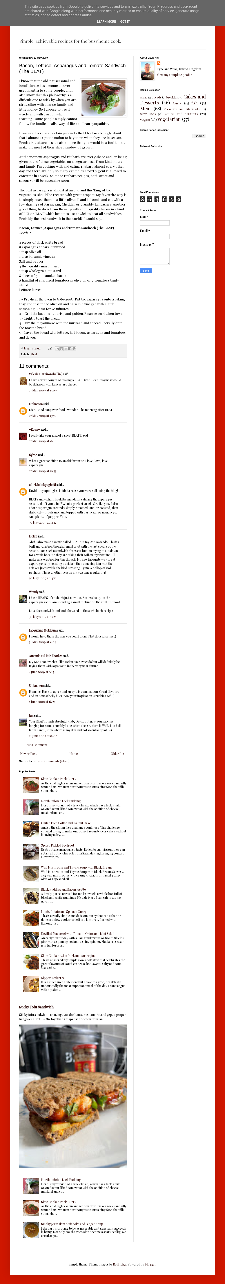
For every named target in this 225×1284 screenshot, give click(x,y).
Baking (143, 97)
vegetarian (169, 119)
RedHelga (119, 1264)
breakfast (172, 97)
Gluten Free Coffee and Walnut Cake (66, 823)
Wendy (33, 592)
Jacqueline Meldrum (42, 630)
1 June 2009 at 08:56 (42, 672)
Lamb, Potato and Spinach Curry (63, 912)
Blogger (150, 1264)
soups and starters (181, 113)
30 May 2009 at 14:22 (42, 578)
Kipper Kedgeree (53, 978)
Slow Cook (148, 114)
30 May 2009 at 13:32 (42, 522)
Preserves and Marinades (182, 109)
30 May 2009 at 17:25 (42, 617)
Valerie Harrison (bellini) (45, 374)
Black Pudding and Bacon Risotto (63, 889)
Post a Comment (36, 745)
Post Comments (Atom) (53, 761)
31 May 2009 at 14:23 (42, 642)
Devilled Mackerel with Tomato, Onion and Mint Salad (77, 934)
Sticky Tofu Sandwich (36, 1006)
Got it (125, 21)
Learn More (106, 21)
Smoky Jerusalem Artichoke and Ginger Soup (72, 1224)
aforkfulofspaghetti (42, 485)
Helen (33, 536)
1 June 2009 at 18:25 (42, 702)
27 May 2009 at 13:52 (42, 416)
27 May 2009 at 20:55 (42, 471)
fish (194, 102)
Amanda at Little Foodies (45, 656)
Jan (31, 715)
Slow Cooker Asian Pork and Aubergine (68, 956)
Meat (34, 354)
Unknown (36, 404)
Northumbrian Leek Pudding (61, 801)
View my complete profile (174, 75)
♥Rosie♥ (34, 429)
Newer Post (28, 754)
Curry (177, 103)
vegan (145, 119)
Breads (156, 97)
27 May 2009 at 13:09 (43, 390)
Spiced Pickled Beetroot (57, 845)
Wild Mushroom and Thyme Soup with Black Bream (76, 867)
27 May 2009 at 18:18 (42, 441)
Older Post (118, 754)
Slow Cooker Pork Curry (58, 779)
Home (73, 754)
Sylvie (33, 455)
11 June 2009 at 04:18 (43, 736)
